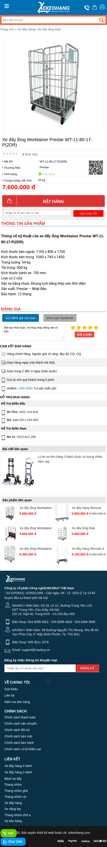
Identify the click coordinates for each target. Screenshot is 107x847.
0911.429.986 (19, 421)
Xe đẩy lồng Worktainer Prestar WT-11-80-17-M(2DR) (36, 549)
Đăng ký (87, 668)
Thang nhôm (13, 784)
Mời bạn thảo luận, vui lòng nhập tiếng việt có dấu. (34, 331)
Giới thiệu (11, 689)
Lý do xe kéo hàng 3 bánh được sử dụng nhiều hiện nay (70, 459)
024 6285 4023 (61, 622)
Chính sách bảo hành (19, 742)
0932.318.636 (19, 413)
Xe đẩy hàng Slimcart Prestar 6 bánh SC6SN (87, 508)
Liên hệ (9, 695)
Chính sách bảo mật (18, 736)
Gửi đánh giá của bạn (21, 318)
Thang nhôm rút (15, 796)
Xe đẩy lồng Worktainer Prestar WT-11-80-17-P (36, 528)
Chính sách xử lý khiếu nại (22, 749)
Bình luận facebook (60, 318)
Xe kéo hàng (13, 821)
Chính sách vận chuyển (20, 723)
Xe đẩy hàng (26, 29)
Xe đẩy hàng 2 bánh (18, 772)
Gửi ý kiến (84, 334)
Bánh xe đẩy (13, 778)
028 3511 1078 (38, 642)
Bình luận (30, 154)
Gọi (8, 833)
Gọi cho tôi (88, 213)
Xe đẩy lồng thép (49, 29)
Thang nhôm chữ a (17, 815)
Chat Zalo (12, 842)
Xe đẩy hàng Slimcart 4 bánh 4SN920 (88, 549)
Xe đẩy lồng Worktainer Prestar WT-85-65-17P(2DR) (36, 508)
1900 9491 (25, 388)
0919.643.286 (18, 438)
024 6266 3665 (85, 622)
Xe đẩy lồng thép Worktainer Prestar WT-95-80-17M (88, 528)
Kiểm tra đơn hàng (17, 702)
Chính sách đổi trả (17, 730)
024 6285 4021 (38, 622)
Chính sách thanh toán (20, 717)
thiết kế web (45, 832)
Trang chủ (7, 29)
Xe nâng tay (12, 809)
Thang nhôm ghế (16, 791)
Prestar (44, 167)
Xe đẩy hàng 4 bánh (18, 766)
